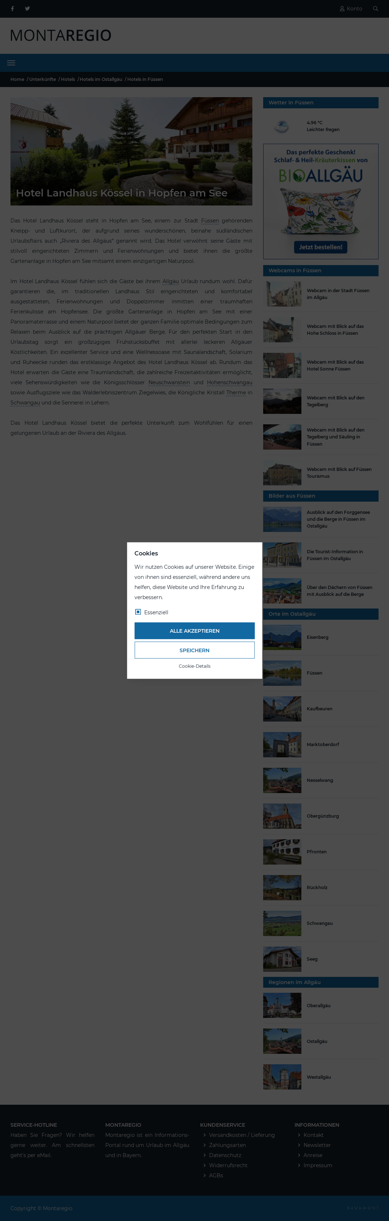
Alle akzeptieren (195, 631)
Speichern (194, 650)
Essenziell (156, 612)
